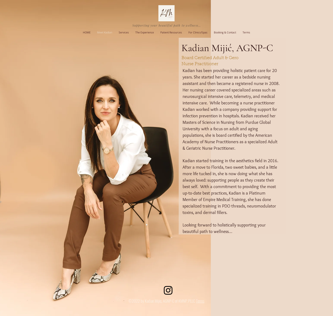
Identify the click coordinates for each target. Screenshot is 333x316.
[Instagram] (168, 290)
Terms (200, 301)
